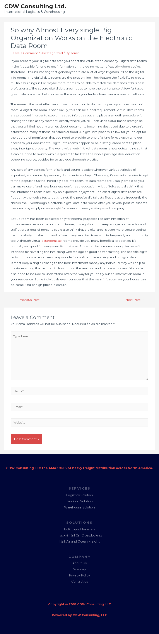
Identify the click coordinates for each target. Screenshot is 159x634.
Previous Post (27, 299)
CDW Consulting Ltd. (35, 6)
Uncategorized (52, 53)
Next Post (134, 299)
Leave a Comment (24, 53)
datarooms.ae (51, 240)
